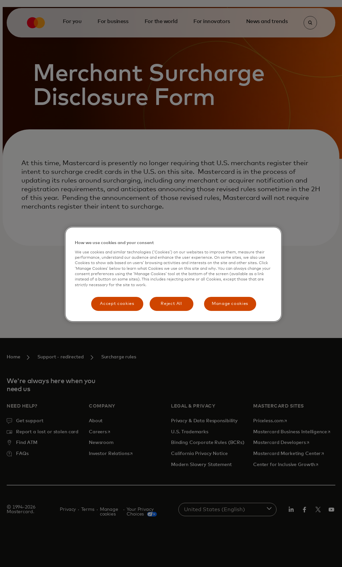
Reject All (171, 304)
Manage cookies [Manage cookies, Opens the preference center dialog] (230, 304)
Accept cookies (117, 304)
